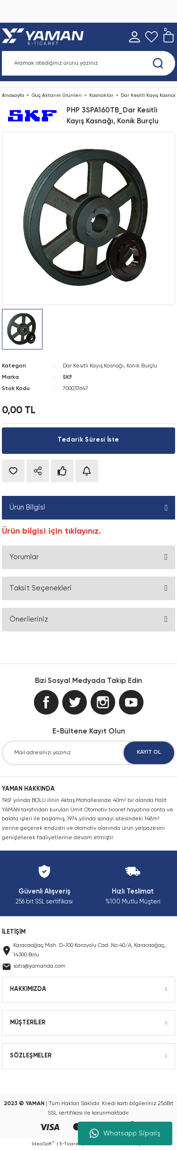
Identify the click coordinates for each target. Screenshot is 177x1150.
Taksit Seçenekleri (40, 588)
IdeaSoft (43, 1143)
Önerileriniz (28, 619)
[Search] (88, 63)
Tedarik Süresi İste (88, 440)
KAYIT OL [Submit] (149, 752)
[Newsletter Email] (88, 753)
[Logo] (44, 36)
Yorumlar (24, 557)
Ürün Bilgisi (27, 507)
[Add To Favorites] (13, 471)
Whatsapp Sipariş (125, 1133)
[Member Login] (134, 36)
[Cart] (168, 36)
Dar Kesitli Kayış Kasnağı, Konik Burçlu (110, 366)
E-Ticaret (70, 1143)
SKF (67, 377)
